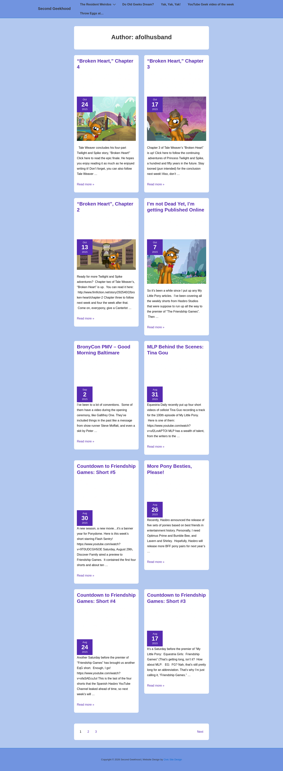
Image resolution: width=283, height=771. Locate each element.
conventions (99, 373)
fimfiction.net (156, 230)
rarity (89, 630)
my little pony (91, 87)
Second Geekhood (54, 9)
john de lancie (94, 377)
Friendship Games (88, 497)
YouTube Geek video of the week (211, 4)
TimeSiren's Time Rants (176, 369)
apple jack (83, 621)
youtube (178, 381)
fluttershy (120, 621)
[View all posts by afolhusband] (90, 74)
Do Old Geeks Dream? (138, 4)
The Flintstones (171, 497)
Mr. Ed (179, 492)
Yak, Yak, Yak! (171, 4)
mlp (79, 87)
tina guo (166, 381)
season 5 (177, 87)
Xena (185, 497)
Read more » (85, 184)
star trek (153, 497)
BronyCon (83, 373)
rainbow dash (94, 501)
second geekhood (113, 87)
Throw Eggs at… (92, 13)
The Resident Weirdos (98, 4)
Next (200, 731)
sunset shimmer (87, 505)
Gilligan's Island (157, 492)
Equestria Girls (157, 377)
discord (114, 373)
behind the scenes (183, 373)
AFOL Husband (124, 83)
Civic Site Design (173, 759)
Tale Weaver (169, 91)
